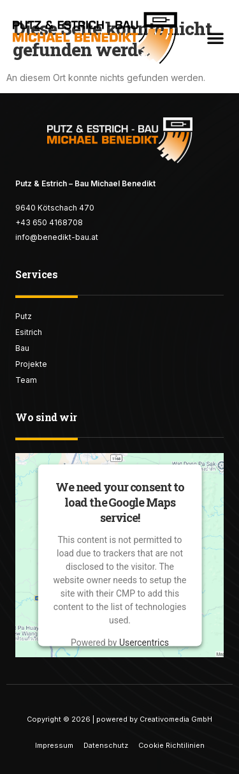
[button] (215, 37)
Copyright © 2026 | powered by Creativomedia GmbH (119, 719)
